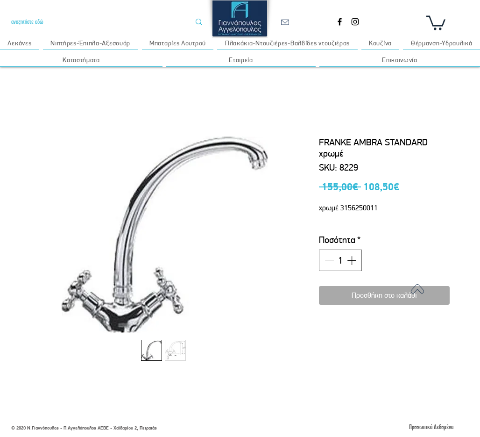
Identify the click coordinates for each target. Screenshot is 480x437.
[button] (435, 22)
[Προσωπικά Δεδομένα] (431, 427)
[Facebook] (340, 22)
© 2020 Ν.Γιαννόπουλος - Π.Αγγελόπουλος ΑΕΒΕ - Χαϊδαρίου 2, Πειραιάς (84, 428)
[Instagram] (355, 22)
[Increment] (352, 260)
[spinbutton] (340, 260)
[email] (284, 22)
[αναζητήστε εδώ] (93, 21)
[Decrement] (328, 260)
